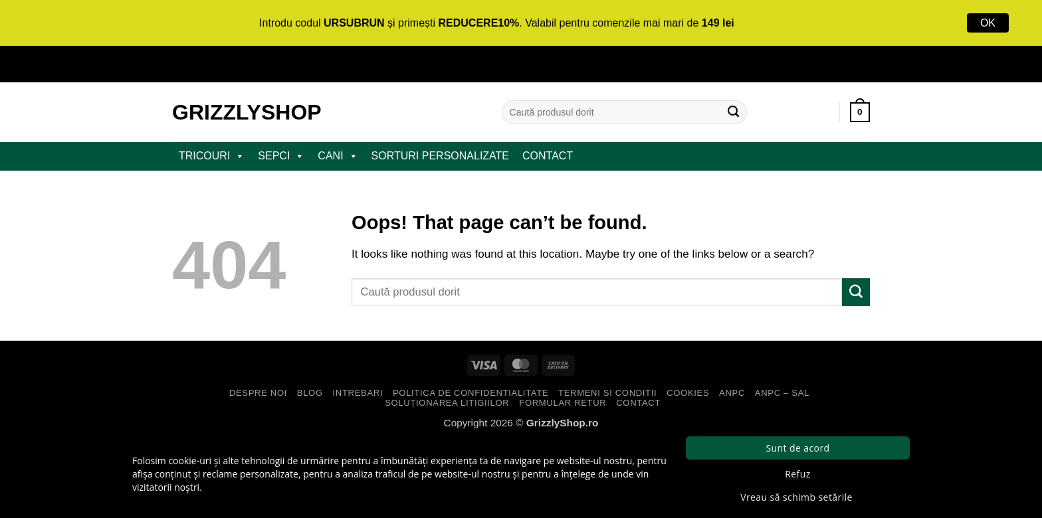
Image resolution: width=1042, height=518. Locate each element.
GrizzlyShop (247, 112)
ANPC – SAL (782, 393)
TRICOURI (212, 156)
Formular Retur (562, 403)
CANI (338, 156)
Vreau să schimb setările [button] (796, 497)
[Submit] (734, 112)
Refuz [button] (797, 474)
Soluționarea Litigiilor (447, 403)
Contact (547, 155)
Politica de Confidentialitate (470, 393)
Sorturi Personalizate (440, 155)
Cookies (688, 393)
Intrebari (358, 393)
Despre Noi (258, 393)
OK (987, 23)
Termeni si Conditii (607, 393)
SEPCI (281, 156)
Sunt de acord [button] (797, 448)
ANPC (732, 393)
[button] (860, 112)
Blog (310, 393)
